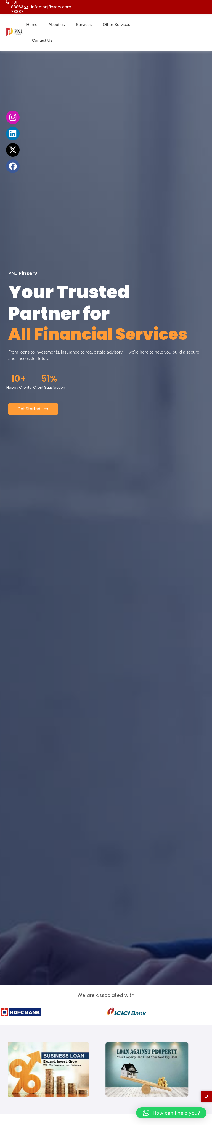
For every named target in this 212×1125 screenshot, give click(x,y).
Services (84, 24)
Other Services (116, 24)
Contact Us (42, 40)
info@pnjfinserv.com (51, 7)
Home (32, 24)
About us (57, 24)
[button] (171, 1112)
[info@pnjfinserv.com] (26, 7)
